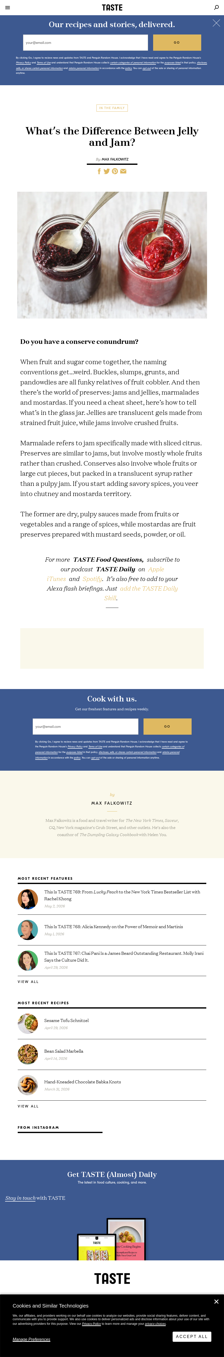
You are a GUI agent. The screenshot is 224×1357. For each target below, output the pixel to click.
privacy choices (155, 1324)
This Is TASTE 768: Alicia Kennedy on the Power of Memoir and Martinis (113, 926)
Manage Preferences (31, 1339)
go (177, 42)
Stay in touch (20, 1197)
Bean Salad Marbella (63, 1051)
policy (128, 68)
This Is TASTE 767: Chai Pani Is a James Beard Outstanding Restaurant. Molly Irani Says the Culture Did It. (123, 956)
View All (28, 982)
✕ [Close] (216, 1301)
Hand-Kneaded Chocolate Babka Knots (82, 1081)
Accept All (192, 1336)
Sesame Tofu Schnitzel (66, 1020)
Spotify (92, 578)
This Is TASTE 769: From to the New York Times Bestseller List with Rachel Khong (122, 895)
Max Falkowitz (115, 159)
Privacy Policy (91, 1324)
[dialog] (112, 1326)
